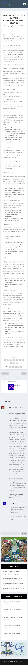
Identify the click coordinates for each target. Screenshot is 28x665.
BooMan (6, 601)
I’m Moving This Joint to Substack (11, 571)
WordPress (14, 663)
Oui (10, 407)
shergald (11, 26)
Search (3, 531)
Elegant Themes (13, 661)
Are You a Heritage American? (10, 575)
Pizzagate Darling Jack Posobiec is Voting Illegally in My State (13, 584)
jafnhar (6, 625)
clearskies (6, 617)
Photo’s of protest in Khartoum (16, 494)
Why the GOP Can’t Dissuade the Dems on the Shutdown (13, 589)
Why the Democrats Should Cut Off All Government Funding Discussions (12, 579)
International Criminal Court (16, 420)
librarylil (6, 609)
